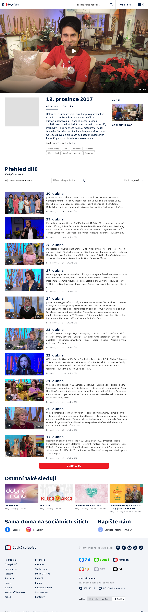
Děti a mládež (53, 153)
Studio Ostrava (42, 573)
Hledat (110, 6)
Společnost (89, 149)
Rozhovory (89, 153)
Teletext (9, 573)
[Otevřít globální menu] (141, 4)
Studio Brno (41, 569)
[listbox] (106, 599)
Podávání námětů (43, 587)
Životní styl (76, 149)
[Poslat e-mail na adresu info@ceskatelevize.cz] (111, 588)
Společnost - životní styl (72, 153)
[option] (93, 599)
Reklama (39, 564)
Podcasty (9, 578)
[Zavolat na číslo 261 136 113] (87, 588)
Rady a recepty (54, 149)
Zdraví (66, 149)
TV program (10, 559)
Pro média (40, 559)
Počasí (8, 582)
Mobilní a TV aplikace (15, 592)
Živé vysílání (10, 564)
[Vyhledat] (83, 180)
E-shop (8, 587)
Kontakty (40, 596)
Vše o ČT (9, 596)
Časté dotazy (41, 592)
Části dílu (68, 106)
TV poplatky (11, 569)
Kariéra (38, 582)
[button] (74, 51)
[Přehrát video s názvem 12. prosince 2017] (74, 51)
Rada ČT (39, 578)
